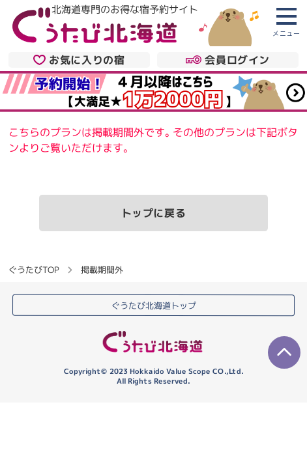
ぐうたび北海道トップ (153, 305)
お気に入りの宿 (78, 60)
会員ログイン (228, 60)
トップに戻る (153, 213)
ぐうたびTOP (33, 270)
